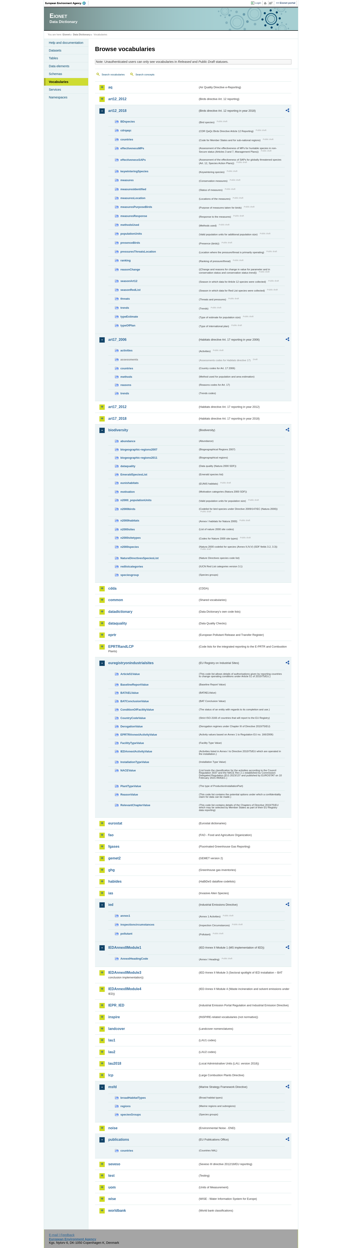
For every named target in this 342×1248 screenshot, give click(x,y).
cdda (112, 588)
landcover (116, 1029)
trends (124, 307)
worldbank (117, 1210)
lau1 (111, 1040)
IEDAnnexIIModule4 (124, 989)
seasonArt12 (128, 281)
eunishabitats (129, 483)
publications (118, 1139)
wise (112, 1199)
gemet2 (114, 858)
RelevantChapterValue (135, 805)
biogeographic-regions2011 (138, 457)
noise (113, 1128)
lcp (110, 1075)
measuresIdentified (133, 189)
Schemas (55, 74)
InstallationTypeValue (134, 762)
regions (125, 1106)
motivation (127, 491)
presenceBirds (130, 242)
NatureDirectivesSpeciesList (139, 558)
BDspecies (127, 121)
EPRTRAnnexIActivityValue (138, 734)
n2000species (129, 546)
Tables (53, 58)
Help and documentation (66, 42)
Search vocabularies (113, 74)
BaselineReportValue (134, 684)
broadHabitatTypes (133, 1097)
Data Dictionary (81, 34)
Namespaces (58, 97)
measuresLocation (132, 198)
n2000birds (127, 509)
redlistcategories (131, 566)
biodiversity (118, 430)
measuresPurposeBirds (136, 207)
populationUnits (131, 233)
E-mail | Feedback (61, 1235)
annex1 (125, 915)
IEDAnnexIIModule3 (124, 972)
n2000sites (127, 529)
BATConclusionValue (134, 701)
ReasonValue (129, 794)
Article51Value (130, 674)
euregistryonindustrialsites (131, 663)
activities (126, 350)
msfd (112, 1087)
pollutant (126, 933)
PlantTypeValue (130, 786)
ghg (111, 870)
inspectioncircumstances (137, 924)
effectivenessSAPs (133, 159)
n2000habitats (129, 520)
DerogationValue (131, 726)
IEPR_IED (116, 1005)
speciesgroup (129, 575)
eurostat (115, 823)
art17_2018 (117, 418)
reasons (125, 385)
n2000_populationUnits (136, 500)
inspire (114, 1017)
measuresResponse (133, 216)
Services (55, 89)
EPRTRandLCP (121, 646)
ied (110, 905)
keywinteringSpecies (134, 171)
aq (110, 87)
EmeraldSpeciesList (133, 474)
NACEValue (128, 770)
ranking (125, 260)
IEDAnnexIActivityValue (136, 751)
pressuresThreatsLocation (138, 251)
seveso (114, 1164)
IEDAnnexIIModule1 (124, 947)
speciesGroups (130, 1114)
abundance (127, 441)
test (111, 1175)
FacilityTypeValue (132, 743)
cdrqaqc (125, 130)
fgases (114, 846)
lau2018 (114, 1063)
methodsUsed (129, 224)
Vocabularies (58, 82)
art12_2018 (117, 111)
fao (111, 835)
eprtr (112, 635)
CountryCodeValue (133, 718)
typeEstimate (129, 316)
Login (258, 3)
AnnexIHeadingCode (134, 958)
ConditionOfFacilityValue (137, 709)
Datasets (55, 50)
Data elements (59, 66)
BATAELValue (129, 692)
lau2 (111, 1052)
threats (125, 298)
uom (112, 1187)
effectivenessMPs (132, 148)
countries (126, 139)
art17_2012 (117, 407)
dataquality (127, 466)
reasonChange (130, 269)
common (115, 600)
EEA (67, 3)
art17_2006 (117, 339)
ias (110, 893)
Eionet (66, 34)
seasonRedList (130, 289)
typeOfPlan (127, 325)
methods (126, 376)
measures (127, 180)
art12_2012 (117, 99)
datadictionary (120, 611)
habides (115, 881)
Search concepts (144, 74)
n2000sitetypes (130, 537)
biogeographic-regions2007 (138, 449)
